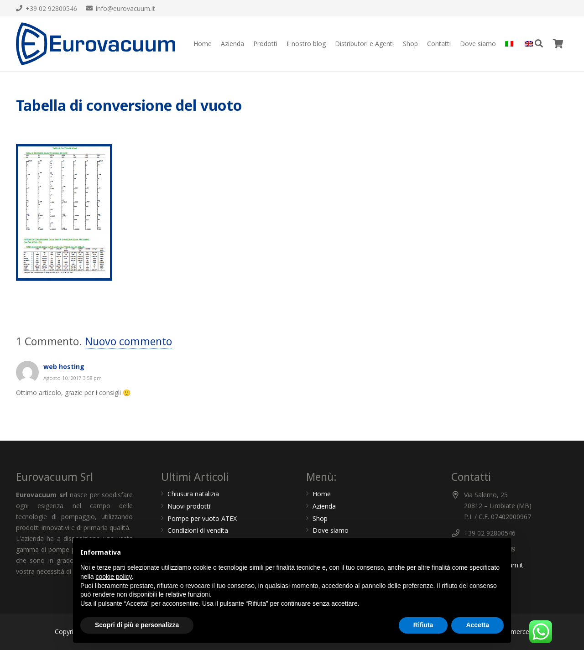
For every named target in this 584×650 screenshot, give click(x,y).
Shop (320, 518)
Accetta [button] (477, 625)
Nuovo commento (128, 341)
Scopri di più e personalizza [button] (137, 625)
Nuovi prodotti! (189, 506)
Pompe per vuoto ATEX (202, 518)
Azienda (324, 506)
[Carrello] (558, 43)
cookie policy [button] (113, 576)
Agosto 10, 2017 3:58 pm (72, 377)
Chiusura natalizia (193, 493)
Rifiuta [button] (423, 625)
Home (322, 493)
